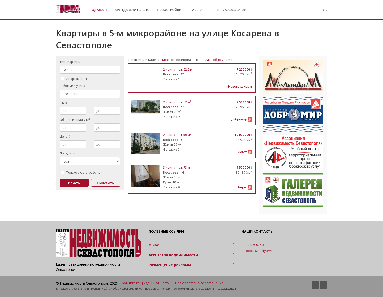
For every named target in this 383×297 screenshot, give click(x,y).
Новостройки (169, 10)
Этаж (63, 103)
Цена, (65, 136)
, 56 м (177, 135)
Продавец (67, 153)
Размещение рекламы (170, 264)
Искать (74, 183)
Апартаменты (74, 79)
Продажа (96, 10)
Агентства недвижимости (173, 254)
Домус (243, 152)
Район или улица (72, 86)
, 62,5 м (178, 69)
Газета (196, 10)
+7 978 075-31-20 (233, 10)
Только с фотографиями (82, 172)
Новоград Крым (240, 86)
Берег (243, 187)
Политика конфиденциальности (145, 283)
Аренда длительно (132, 10)
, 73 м (177, 167)
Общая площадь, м (75, 119)
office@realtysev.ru (260, 251)
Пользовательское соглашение (199, 283)
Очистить (105, 183)
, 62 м (177, 102)
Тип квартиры (70, 62)
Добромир (239, 119)
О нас (154, 245)
